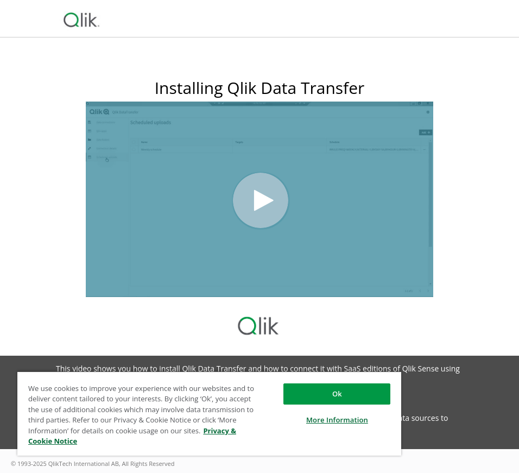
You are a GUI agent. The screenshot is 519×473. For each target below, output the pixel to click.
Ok (337, 394)
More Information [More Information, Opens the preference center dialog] (337, 420)
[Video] (259, 199)
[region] (209, 413)
